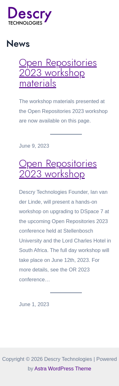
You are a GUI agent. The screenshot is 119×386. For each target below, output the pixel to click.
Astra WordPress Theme (62, 368)
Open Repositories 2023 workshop (58, 168)
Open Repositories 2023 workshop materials (58, 72)
